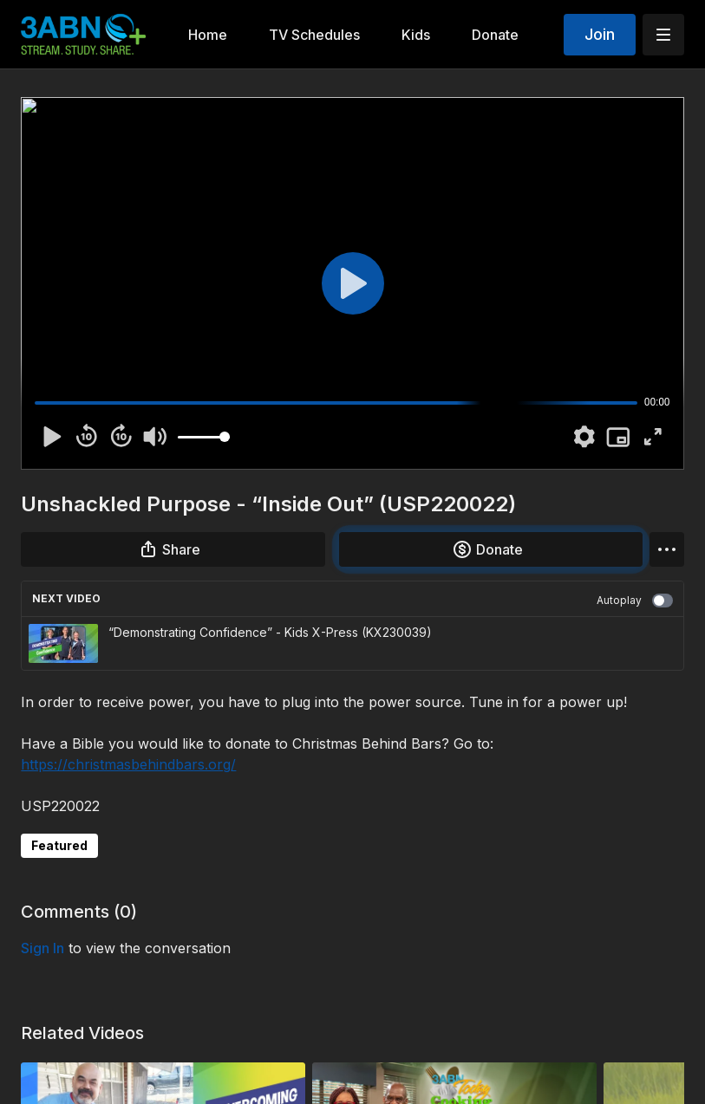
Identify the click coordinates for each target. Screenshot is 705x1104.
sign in (42, 948)
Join (599, 34)
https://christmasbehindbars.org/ (128, 764)
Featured (59, 845)
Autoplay (635, 600)
